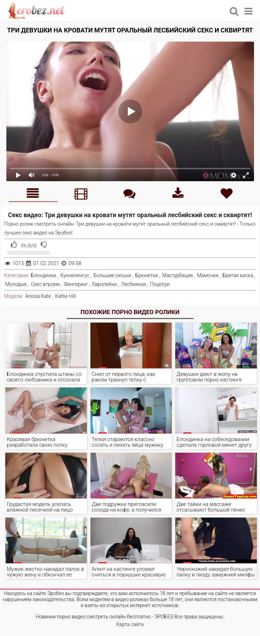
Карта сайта (130, 624)
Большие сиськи (112, 275)
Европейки (104, 284)
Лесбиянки (133, 284)
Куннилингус (75, 275)
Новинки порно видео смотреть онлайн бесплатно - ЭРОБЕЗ (104, 616)
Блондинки (43, 275)
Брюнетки (146, 275)
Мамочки (207, 275)
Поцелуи (159, 284)
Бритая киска (237, 275)
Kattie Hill (65, 296)
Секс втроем (45, 284)
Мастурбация (177, 275)
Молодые (16, 284)
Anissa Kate (38, 296)
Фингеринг (76, 284)
